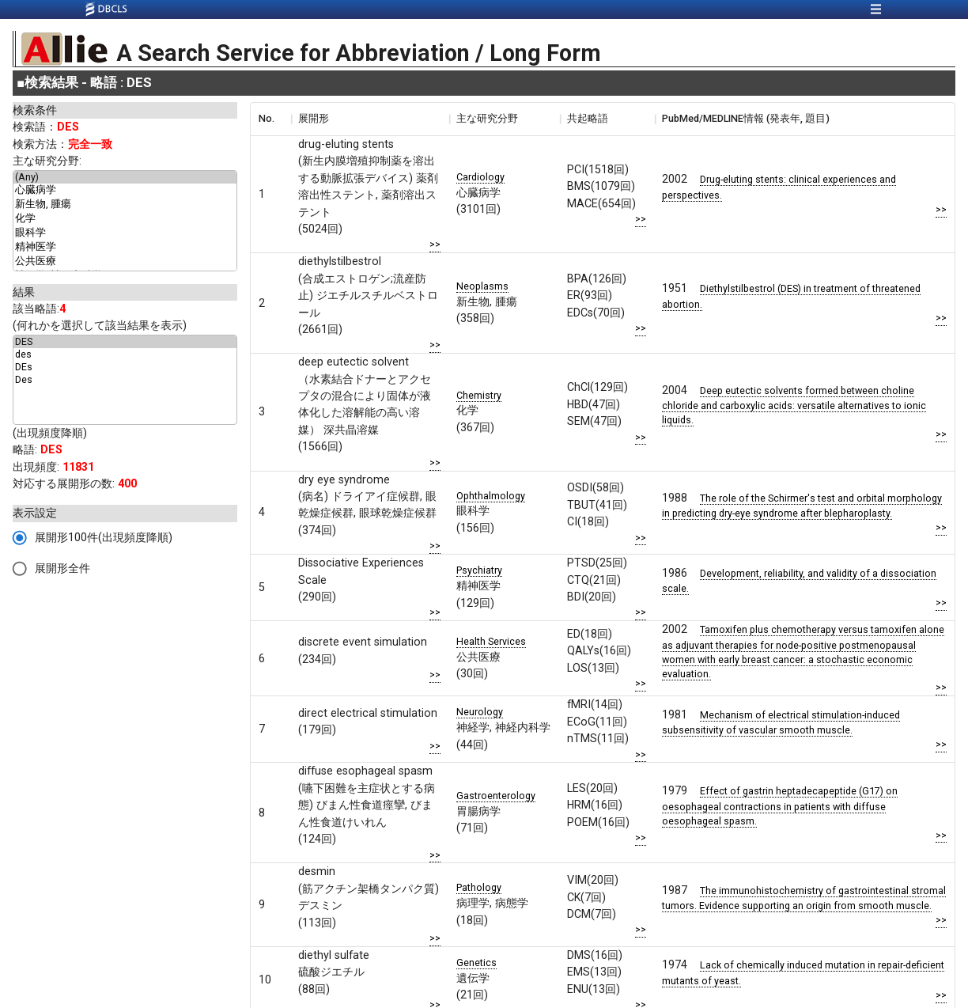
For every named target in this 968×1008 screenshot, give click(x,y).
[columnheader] (270, 118)
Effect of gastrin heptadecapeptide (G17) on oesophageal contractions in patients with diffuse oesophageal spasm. (780, 805)
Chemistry (478, 395)
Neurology (479, 712)
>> (435, 244)
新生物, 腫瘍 (124, 205)
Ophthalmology (490, 496)
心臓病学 (124, 191)
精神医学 (124, 248)
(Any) (124, 177)
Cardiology (480, 177)
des (124, 354)
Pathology (478, 887)
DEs (124, 367)
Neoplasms (482, 286)
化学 (124, 219)
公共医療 (124, 262)
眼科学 (124, 233)
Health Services (491, 641)
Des (124, 379)
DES (124, 341)
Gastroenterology (495, 795)
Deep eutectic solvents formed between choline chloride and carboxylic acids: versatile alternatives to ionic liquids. (794, 405)
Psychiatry (479, 570)
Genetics (476, 962)
